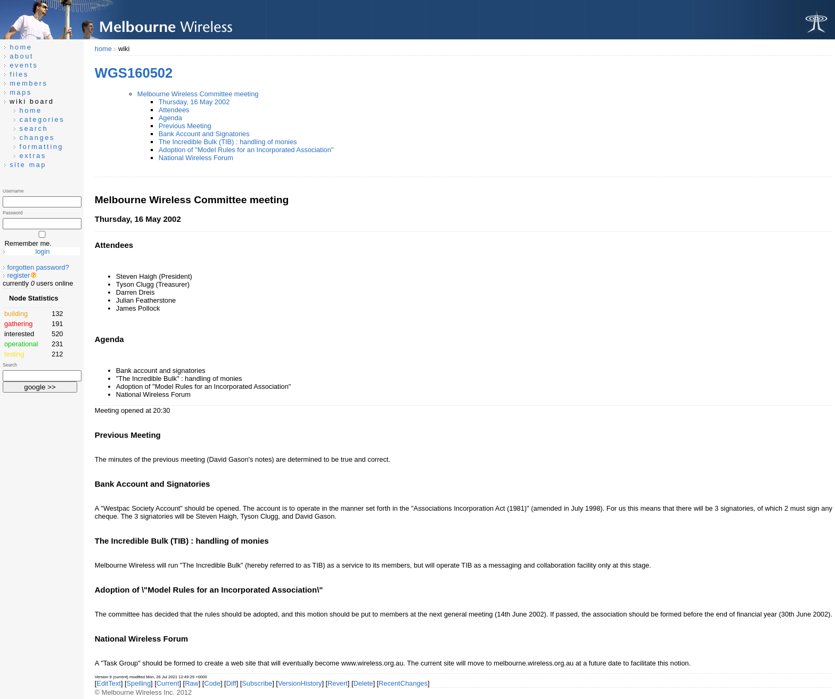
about (22, 56)
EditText (108, 683)
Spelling (139, 683)
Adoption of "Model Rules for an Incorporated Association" (246, 150)
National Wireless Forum (196, 158)
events (24, 65)
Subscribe (257, 683)
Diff (231, 683)
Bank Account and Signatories (204, 134)
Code (212, 683)
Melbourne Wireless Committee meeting (198, 94)
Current (168, 683)
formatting (41, 147)
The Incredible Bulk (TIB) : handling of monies (228, 142)
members (28, 83)
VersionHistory (300, 683)
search (33, 128)
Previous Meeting (185, 126)
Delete (363, 683)
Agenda (170, 118)
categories (41, 119)
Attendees (174, 110)
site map (28, 165)
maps (21, 92)
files (19, 74)
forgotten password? (38, 267)
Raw (192, 683)
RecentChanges (403, 683)
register (18, 275)
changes (36, 138)
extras (32, 156)
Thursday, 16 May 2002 (194, 102)
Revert (338, 683)
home (103, 49)
